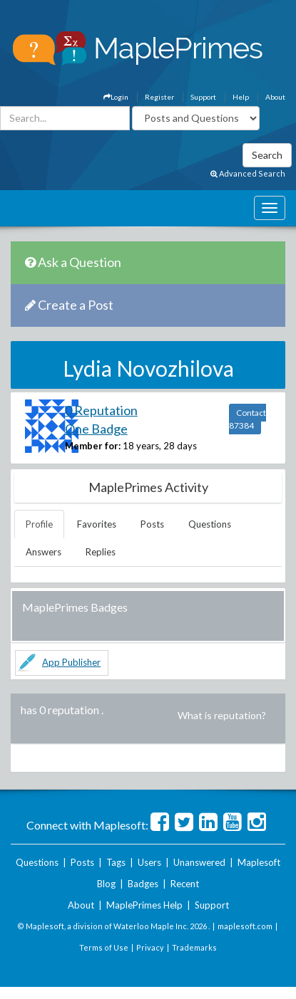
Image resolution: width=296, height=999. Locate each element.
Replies (101, 552)
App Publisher (71, 662)
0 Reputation (101, 410)
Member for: (93, 445)
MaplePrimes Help (144, 905)
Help (241, 97)
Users (149, 862)
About (275, 97)
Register (159, 97)
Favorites (96, 524)
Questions (209, 524)
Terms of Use (103, 947)
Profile (39, 524)
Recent (184, 883)
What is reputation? (222, 715)
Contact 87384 (247, 419)
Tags (116, 862)
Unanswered (199, 862)
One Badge (96, 428)
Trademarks (194, 947)
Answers (43, 552)
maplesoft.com (245, 926)
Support (203, 97)
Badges (143, 883)
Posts (152, 524)
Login (115, 97)
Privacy (150, 947)
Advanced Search (247, 173)
